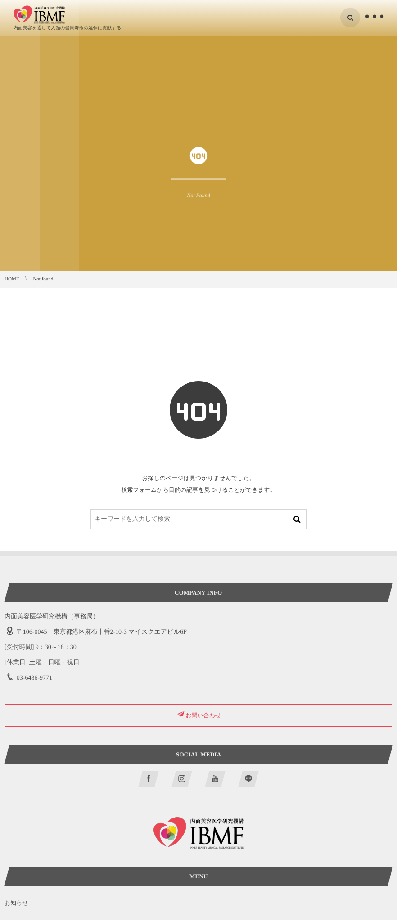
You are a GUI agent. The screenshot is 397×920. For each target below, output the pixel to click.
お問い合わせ (203, 715)
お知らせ (16, 902)
